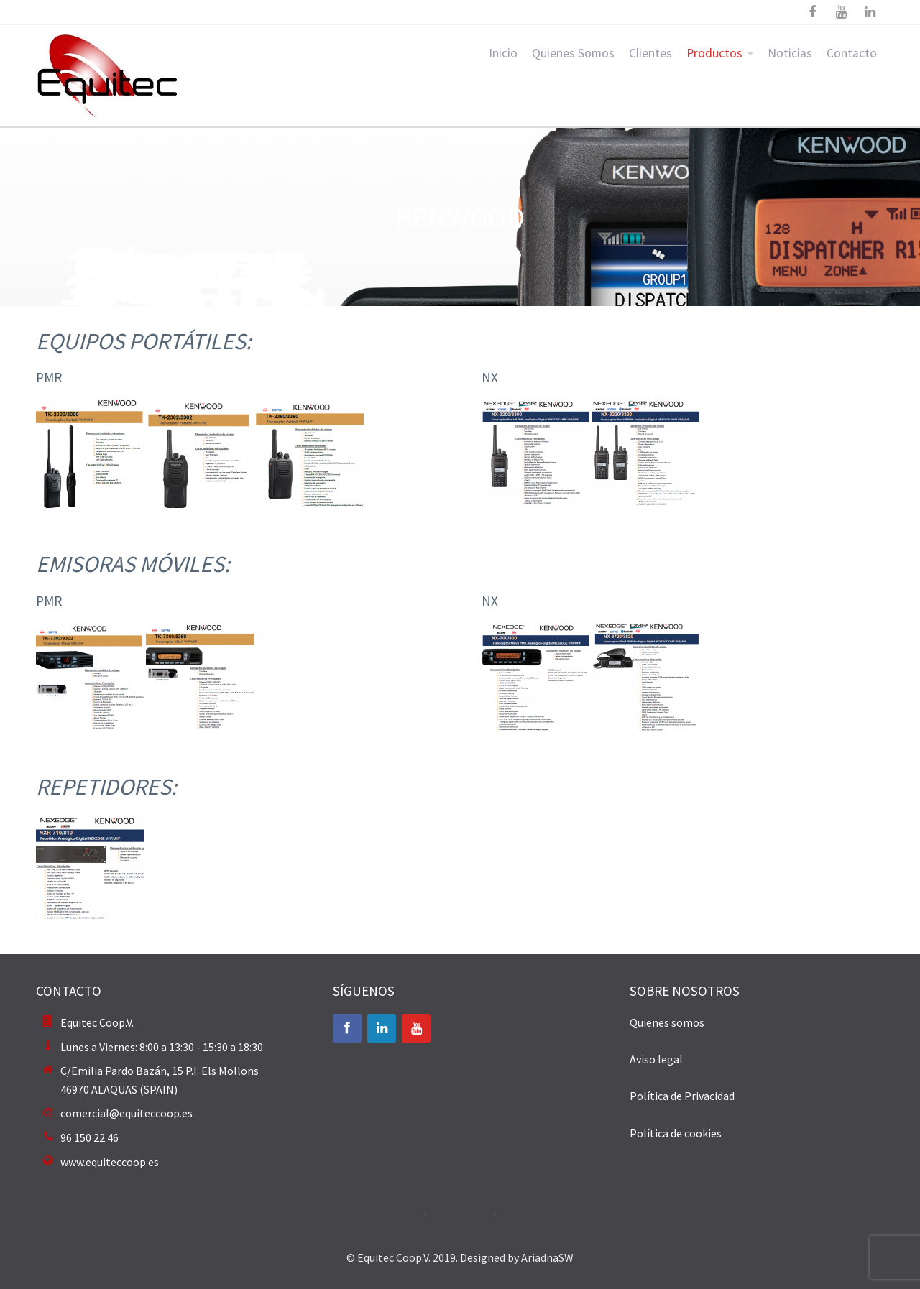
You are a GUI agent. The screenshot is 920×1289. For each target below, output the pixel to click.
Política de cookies (676, 1133)
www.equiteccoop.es (109, 1162)
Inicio (503, 53)
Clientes (650, 53)
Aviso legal (656, 1059)
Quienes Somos (573, 53)
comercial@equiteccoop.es (126, 1113)
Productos (714, 53)
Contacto (852, 53)
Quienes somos (667, 1022)
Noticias (790, 53)
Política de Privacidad (682, 1096)
